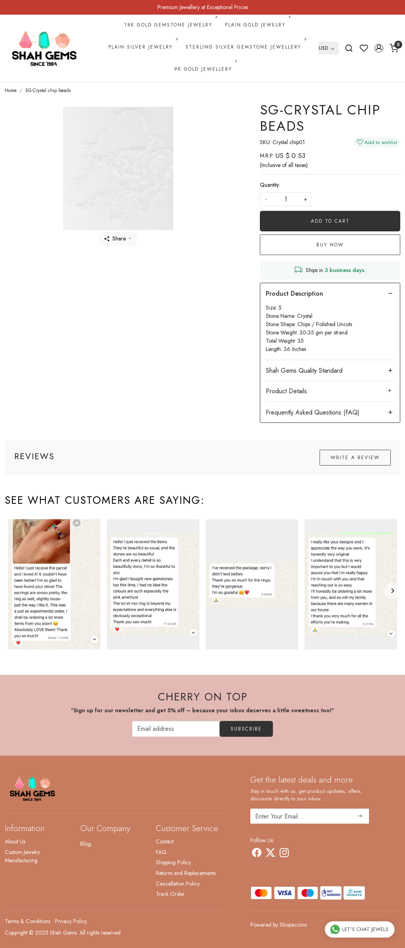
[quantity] (285, 199)
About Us (15, 841)
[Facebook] (256, 854)
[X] (270, 854)
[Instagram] (284, 854)
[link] (348, 48)
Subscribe (246, 728)
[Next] (392, 591)
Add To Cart (330, 221)
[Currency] (328, 48)
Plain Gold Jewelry (257, 24)
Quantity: (270, 185)
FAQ (161, 852)
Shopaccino (293, 925)
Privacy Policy (71, 921)
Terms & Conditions (27, 921)
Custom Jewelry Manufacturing (22, 856)
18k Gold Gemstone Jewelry (170, 24)
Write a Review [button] (355, 457)
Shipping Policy (173, 862)
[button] (378, 48)
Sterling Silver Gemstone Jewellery (245, 47)
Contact (165, 841)
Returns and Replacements (186, 873)
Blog (85, 844)
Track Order (170, 894)
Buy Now (330, 244)
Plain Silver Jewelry (142, 47)
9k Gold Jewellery (205, 69)
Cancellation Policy (178, 884)
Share (115, 238)
